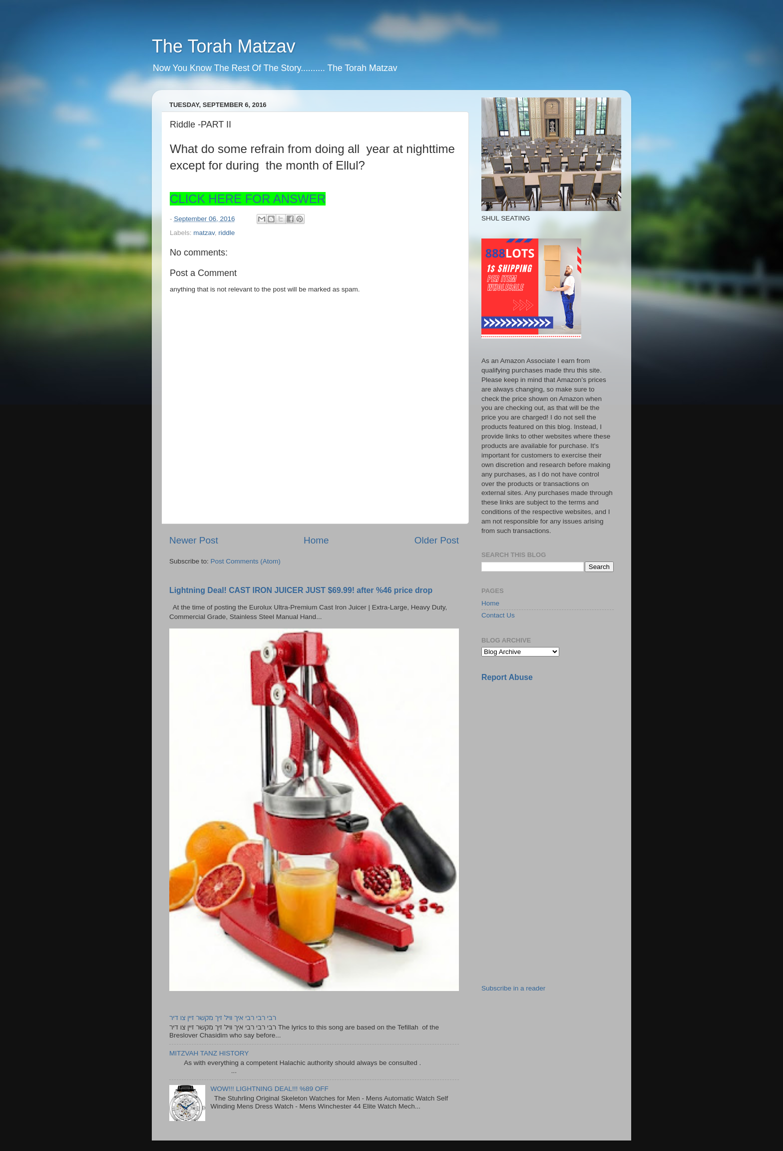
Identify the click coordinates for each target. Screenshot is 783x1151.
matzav (204, 232)
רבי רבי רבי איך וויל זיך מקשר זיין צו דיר (222, 1018)
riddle (226, 232)
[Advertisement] (556, 760)
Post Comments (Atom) (246, 561)
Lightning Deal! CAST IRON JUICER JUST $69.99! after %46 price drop (300, 590)
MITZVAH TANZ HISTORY (209, 1053)
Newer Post (193, 540)
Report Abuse (507, 677)
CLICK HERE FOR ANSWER (248, 199)
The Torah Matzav (223, 46)
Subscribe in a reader (513, 988)
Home (316, 540)
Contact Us (498, 615)
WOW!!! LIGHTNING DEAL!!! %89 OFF (269, 1088)
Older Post (436, 540)
